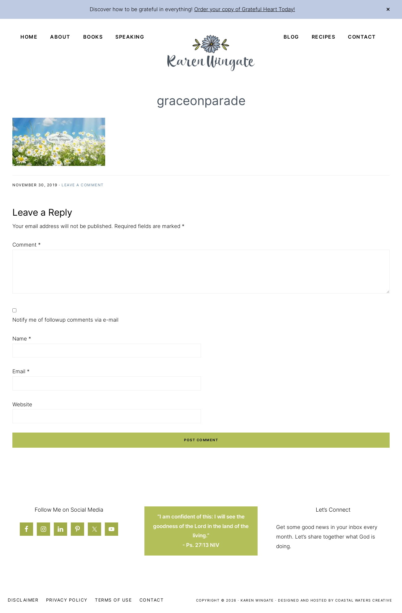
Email (21, 371)
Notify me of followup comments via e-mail (65, 320)
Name (21, 339)
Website (22, 404)
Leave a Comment (83, 185)
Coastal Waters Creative (363, 600)
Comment (26, 245)
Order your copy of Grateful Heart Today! (244, 9)
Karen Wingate (257, 600)
